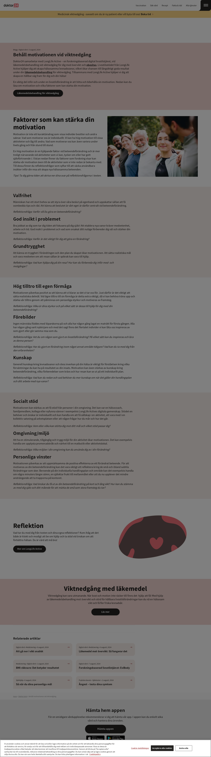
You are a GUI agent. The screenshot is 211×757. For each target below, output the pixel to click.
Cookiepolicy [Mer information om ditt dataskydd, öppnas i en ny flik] (95, 754)
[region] (105, 748)
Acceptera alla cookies (162, 748)
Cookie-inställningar (140, 748)
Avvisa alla (183, 748)
